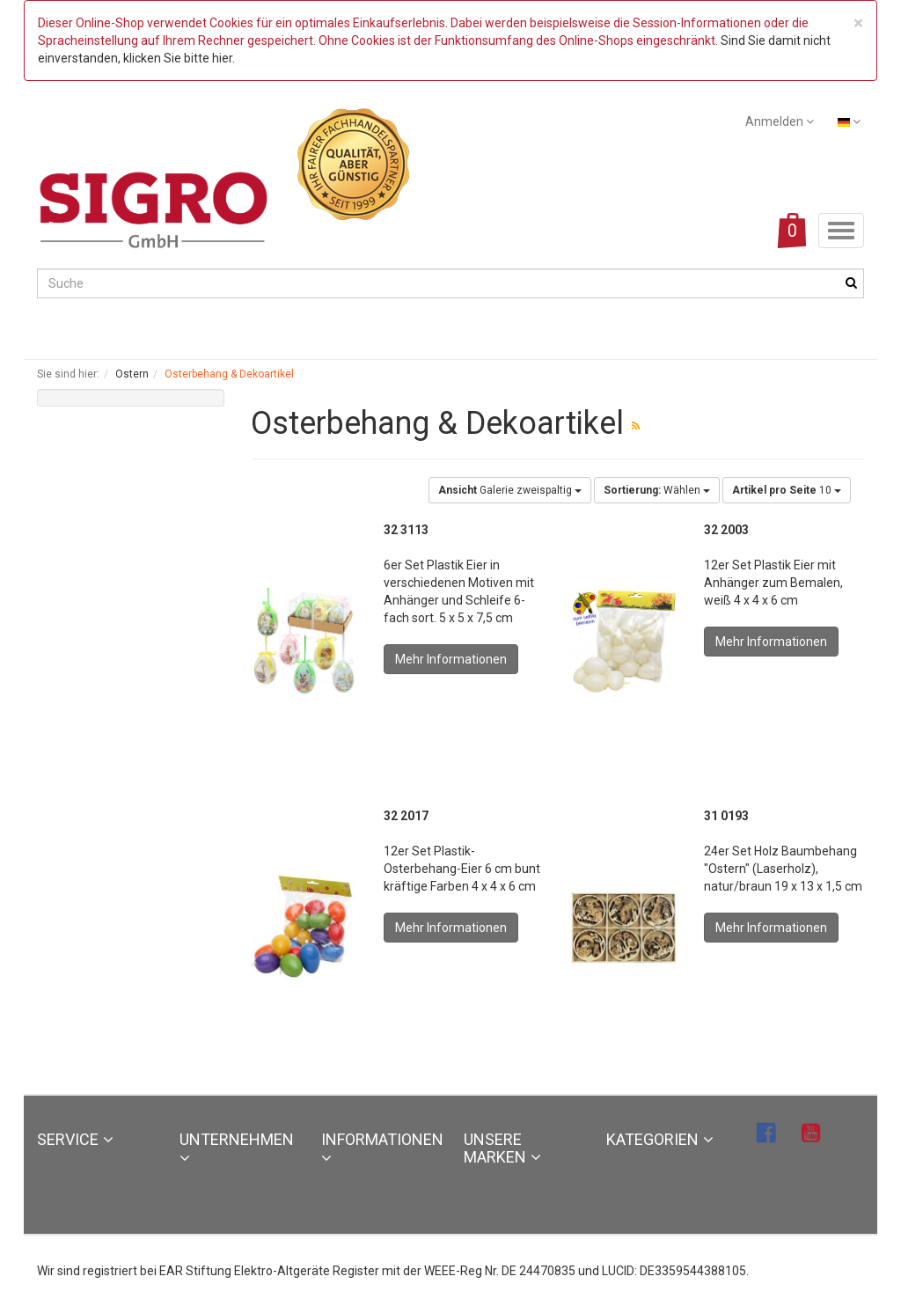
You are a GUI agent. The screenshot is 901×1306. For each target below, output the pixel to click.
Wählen (657, 490)
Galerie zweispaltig (510, 490)
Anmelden (779, 121)
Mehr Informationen (451, 659)
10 (786, 490)
